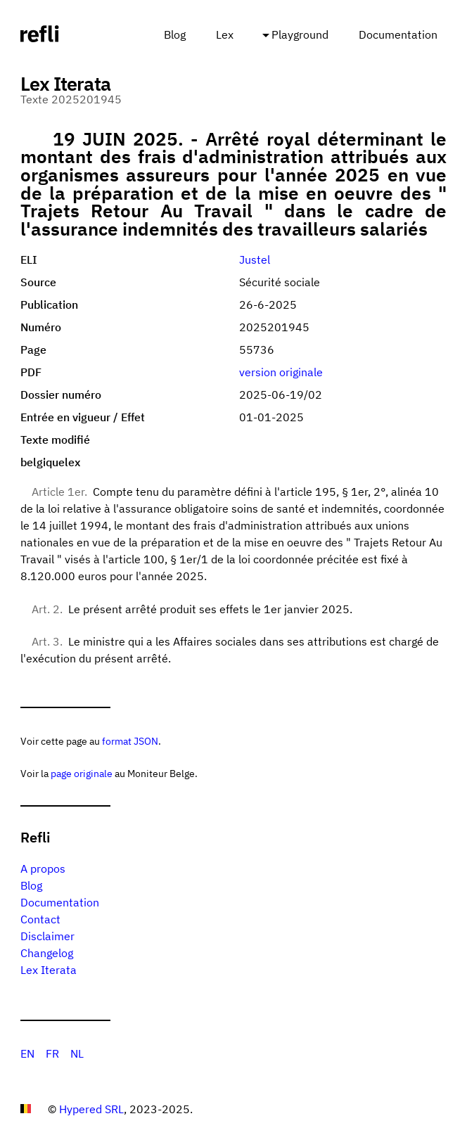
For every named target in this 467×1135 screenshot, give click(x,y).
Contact (40, 919)
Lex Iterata (48, 970)
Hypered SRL (91, 1109)
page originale (82, 773)
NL (77, 1053)
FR (52, 1053)
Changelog (46, 953)
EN (27, 1053)
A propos (42, 868)
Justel (254, 259)
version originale (281, 372)
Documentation (398, 34)
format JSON (130, 741)
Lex (225, 34)
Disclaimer (47, 936)
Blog (175, 34)
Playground (299, 34)
